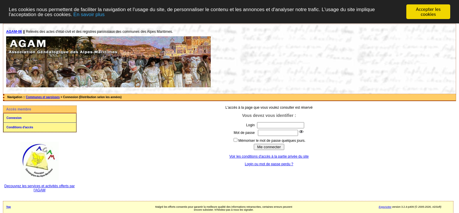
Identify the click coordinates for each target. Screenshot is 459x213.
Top (8, 206)
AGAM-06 (14, 32)
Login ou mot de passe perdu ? (269, 164)
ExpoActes (385, 206)
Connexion (14, 118)
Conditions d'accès (19, 127)
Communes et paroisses (43, 97)
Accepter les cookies (428, 11)
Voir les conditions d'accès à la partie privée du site (269, 156)
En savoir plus (89, 14)
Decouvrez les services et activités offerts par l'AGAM (39, 188)
